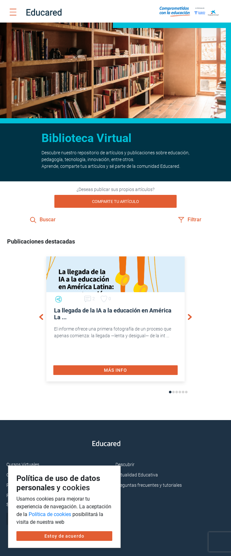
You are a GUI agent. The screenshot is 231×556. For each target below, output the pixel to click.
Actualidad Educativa (137, 474)
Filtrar (189, 219)
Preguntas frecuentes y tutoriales (149, 485)
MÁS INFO (115, 370)
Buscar (43, 219)
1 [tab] (170, 392)
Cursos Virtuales (22, 464)
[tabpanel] (115, 318)
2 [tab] (173, 392)
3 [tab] (176, 392)
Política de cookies (50, 514)
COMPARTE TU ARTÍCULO (115, 201)
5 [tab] (183, 392)
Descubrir (125, 464)
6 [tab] (186, 392)
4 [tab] (180, 392)
